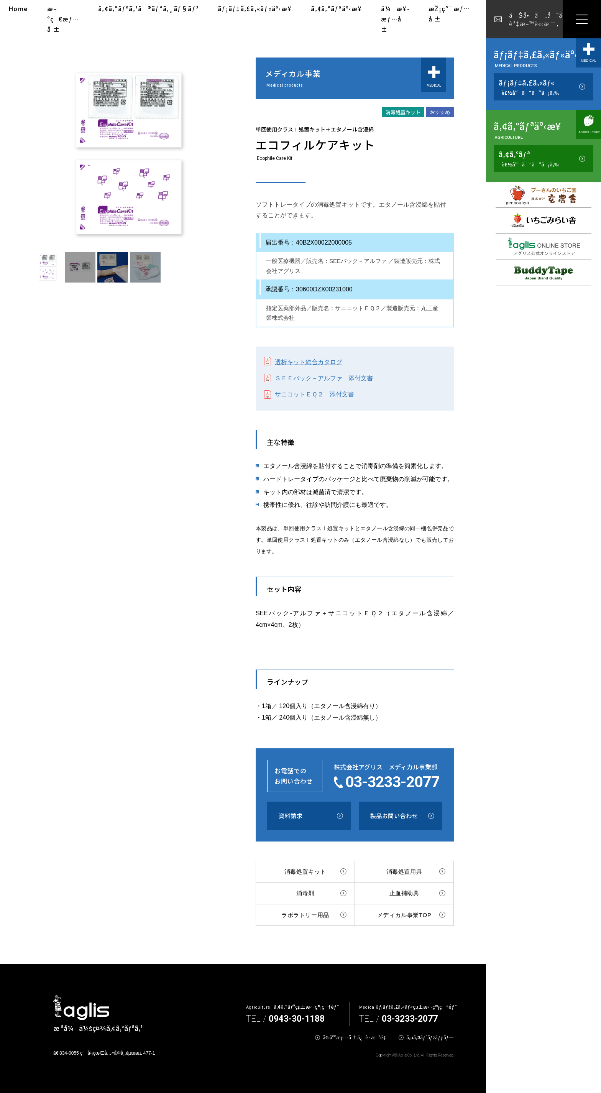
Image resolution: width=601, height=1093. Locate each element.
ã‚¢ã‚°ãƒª (529, 159)
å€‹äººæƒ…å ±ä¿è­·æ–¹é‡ (356, 1037)
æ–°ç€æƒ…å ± (63, 19)
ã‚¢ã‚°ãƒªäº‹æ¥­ (336, 8)
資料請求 (290, 816)
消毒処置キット (305, 871)
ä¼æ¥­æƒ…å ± (395, 19)
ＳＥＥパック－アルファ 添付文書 (324, 378)
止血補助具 (404, 893)
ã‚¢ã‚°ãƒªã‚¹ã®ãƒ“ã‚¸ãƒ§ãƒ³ (148, 8)
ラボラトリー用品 (305, 915)
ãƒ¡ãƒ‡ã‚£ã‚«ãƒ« (529, 87)
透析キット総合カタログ (308, 362)
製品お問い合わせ (394, 816)
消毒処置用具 (404, 871)
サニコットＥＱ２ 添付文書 (314, 394)
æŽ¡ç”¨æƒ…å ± (449, 13)
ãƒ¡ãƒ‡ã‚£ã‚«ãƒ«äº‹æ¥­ (255, 8)
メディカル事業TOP (404, 915)
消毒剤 (305, 893)
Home (18, 8)
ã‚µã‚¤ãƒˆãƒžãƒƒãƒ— (430, 1037)
